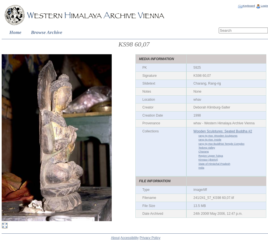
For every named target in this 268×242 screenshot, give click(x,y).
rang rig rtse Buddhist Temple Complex (221, 143)
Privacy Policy (150, 238)
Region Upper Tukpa (210, 155)
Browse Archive (46, 32)
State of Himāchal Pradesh (214, 163)
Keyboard (249, 5)
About (115, 238)
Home (15, 32)
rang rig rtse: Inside (209, 139)
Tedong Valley (206, 147)
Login (264, 5)
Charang (203, 151)
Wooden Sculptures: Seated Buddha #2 (222, 131)
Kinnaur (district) (208, 159)
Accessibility (129, 238)
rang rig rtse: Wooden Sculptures (217, 135)
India (201, 167)
